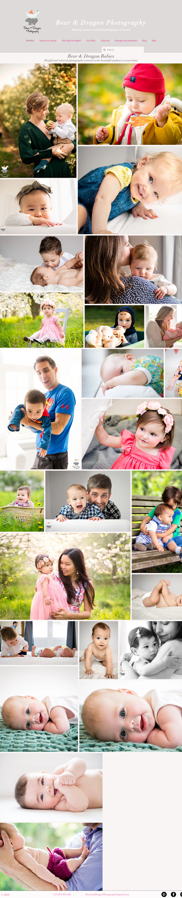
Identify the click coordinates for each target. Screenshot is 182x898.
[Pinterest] (164, 894)
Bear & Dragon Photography (101, 22)
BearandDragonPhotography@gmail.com (107, 894)
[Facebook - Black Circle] (173, 894)
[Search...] (122, 50)
